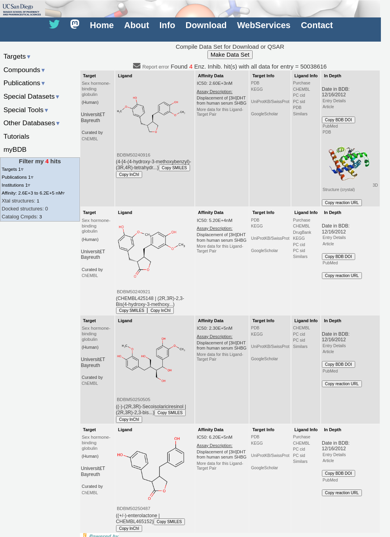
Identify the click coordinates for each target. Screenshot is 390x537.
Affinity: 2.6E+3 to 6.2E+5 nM (33, 192)
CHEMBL (301, 89)
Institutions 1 (16, 184)
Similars (300, 114)
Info (167, 25)
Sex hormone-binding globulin (96, 89)
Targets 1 (12, 169)
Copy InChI (129, 174)
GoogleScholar (264, 114)
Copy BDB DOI (338, 120)
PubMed (330, 126)
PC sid (299, 101)
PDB (255, 83)
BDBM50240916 (133, 155)
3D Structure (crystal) (350, 164)
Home (102, 25)
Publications (25, 83)
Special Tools (26, 110)
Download (206, 25)
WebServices (264, 25)
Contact (317, 25)
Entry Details (334, 101)
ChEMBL (90, 139)
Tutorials (17, 136)
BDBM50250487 (133, 508)
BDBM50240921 (133, 291)
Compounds (25, 70)
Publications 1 (17, 177)
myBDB (15, 149)
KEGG (257, 89)
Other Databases (32, 123)
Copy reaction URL (342, 203)
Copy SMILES (174, 168)
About (136, 25)
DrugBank (302, 232)
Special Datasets (32, 96)
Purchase (301, 83)
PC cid (299, 95)
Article (328, 107)
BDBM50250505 (133, 399)
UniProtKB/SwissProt (270, 101)
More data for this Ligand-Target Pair (220, 112)
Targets (18, 56)
